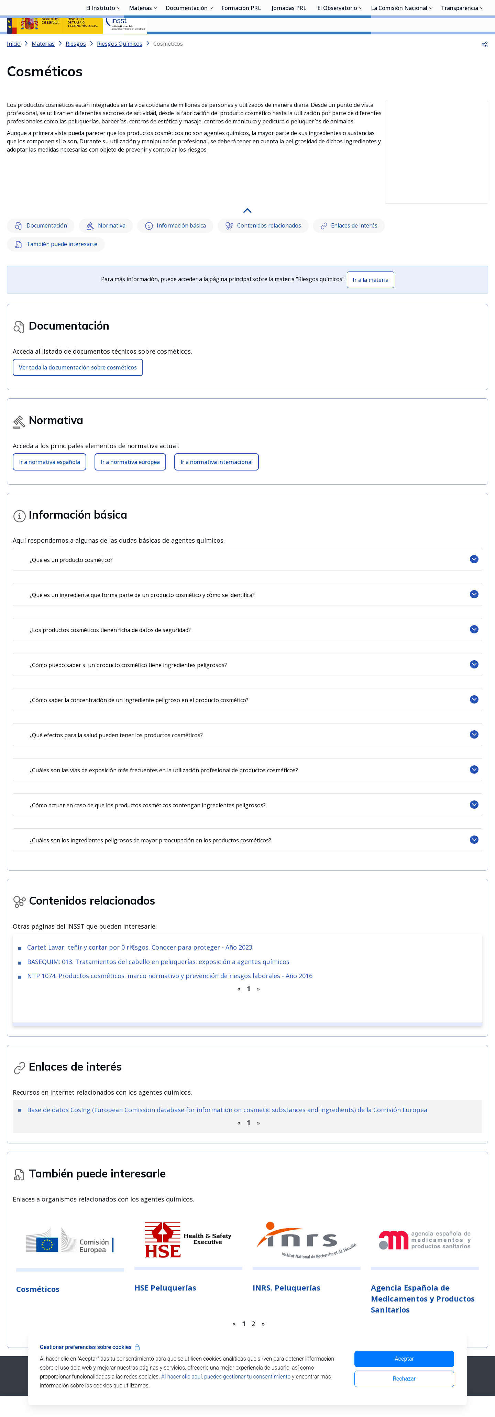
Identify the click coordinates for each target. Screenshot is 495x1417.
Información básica (175, 210)
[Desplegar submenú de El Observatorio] (360, 42)
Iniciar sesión (462, 15)
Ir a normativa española (49, 446)
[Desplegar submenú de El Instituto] (118, 42)
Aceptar (404, 1358)
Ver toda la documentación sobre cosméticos (78, 352)
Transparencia (459, 43)
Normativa (106, 210)
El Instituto (100, 43)
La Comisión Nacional (399, 43)
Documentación (187, 43)
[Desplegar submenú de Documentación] (211, 42)
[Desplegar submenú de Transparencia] (481, 42)
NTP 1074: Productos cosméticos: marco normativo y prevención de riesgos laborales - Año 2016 (169, 960)
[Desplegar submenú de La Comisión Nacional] (430, 42)
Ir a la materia (370, 264)
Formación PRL (241, 43)
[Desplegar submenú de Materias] (155, 42)
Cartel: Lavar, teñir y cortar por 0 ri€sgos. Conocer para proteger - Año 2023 (139, 932)
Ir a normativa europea (130, 446)
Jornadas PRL (289, 43)
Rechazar (404, 1378)
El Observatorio (337, 43)
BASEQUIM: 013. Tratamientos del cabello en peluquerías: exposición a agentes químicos (158, 946)
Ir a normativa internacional (216, 446)
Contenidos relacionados (263, 210)
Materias (140, 43)
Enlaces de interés (349, 210)
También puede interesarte (55, 229)
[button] (484, 62)
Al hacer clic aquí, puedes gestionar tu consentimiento (225, 1376)
